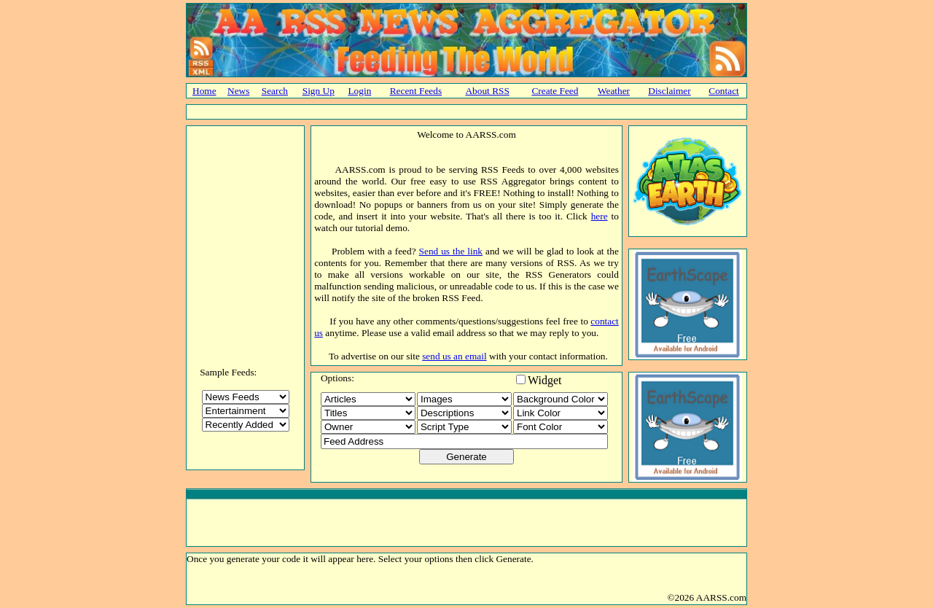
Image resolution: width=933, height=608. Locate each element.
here (599, 216)
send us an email (454, 356)
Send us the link (451, 251)
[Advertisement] (466, 111)
